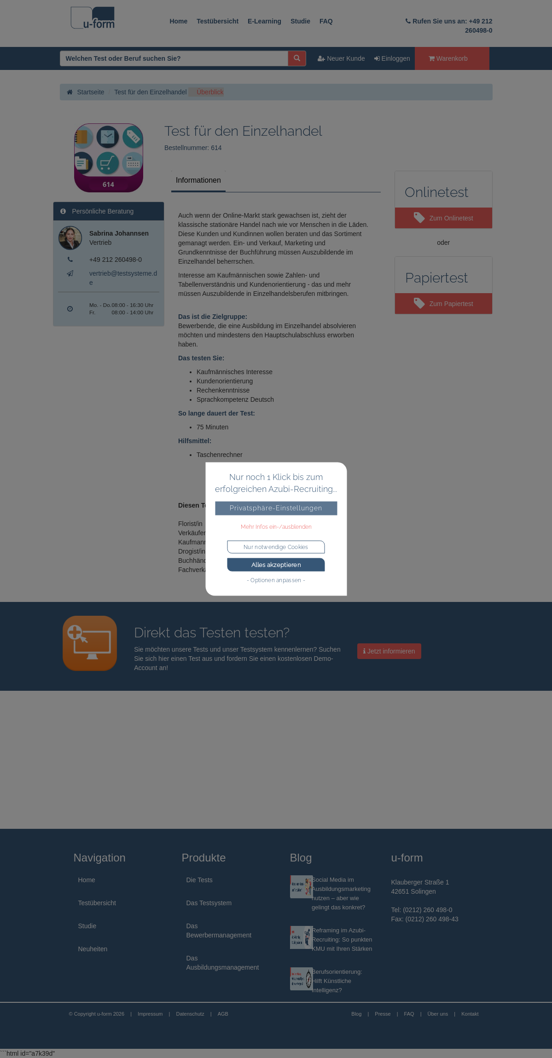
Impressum (150, 1014)
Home (178, 21)
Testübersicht (217, 21)
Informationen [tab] (198, 180)
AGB (223, 1014)
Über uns (438, 1014)
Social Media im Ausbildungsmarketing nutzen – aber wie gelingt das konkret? (341, 893)
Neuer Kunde (341, 58)
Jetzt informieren (389, 651)
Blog (356, 1014)
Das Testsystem (209, 903)
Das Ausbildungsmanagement (222, 962)
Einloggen (392, 58)
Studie (300, 21)
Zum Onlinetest (443, 218)
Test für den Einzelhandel (150, 92)
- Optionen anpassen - (276, 580)
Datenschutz (190, 1014)
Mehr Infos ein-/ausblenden (276, 526)
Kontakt (469, 1014)
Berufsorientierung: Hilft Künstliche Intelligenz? (337, 981)
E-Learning (264, 21)
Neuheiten (93, 949)
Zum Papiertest (443, 303)
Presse (382, 1014)
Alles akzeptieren (276, 564)
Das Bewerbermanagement (219, 930)
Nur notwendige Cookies (276, 546)
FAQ (326, 21)
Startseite (86, 92)
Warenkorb (448, 58)
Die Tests (199, 880)
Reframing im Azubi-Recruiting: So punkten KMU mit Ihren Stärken (342, 939)
